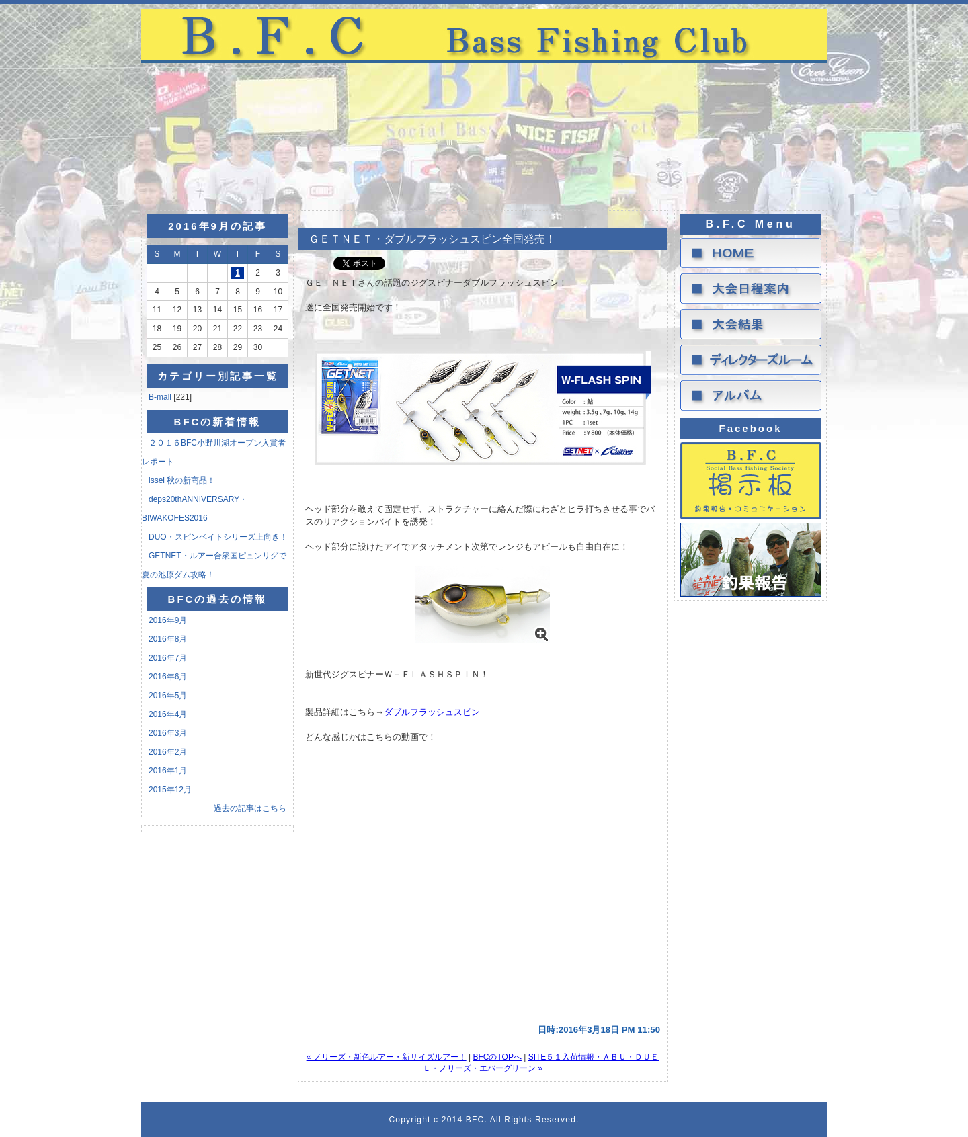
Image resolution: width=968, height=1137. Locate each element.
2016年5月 (168, 695)
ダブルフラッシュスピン (432, 712)
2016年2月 (168, 752)
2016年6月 (168, 676)
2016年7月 (168, 658)
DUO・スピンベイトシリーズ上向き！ (218, 537)
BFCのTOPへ (497, 1057)
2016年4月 (168, 714)
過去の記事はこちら (250, 808)
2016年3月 (168, 733)
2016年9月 (168, 620)
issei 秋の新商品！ (182, 480)
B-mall (161, 397)
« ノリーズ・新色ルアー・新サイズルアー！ (387, 1057)
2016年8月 (168, 639)
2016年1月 (168, 770)
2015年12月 (170, 789)
